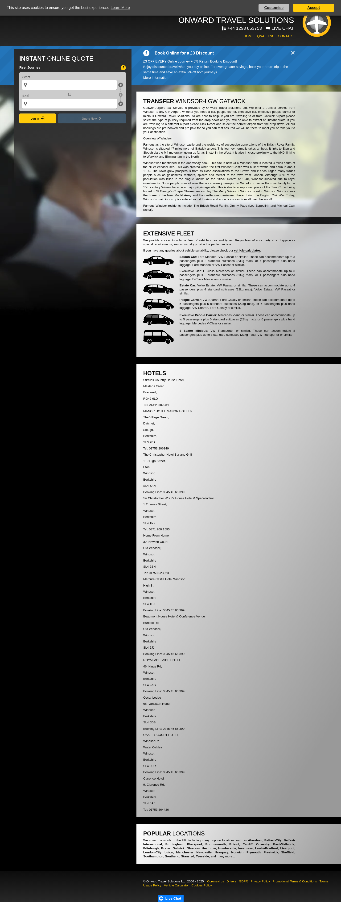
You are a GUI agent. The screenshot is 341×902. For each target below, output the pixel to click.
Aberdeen (255, 840)
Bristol (234, 844)
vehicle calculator (247, 250)
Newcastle (204, 852)
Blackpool (194, 844)
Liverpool (287, 848)
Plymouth (254, 852)
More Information (155, 78)
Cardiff (248, 844)
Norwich (237, 852)
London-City (152, 852)
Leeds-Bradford (266, 848)
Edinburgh (151, 848)
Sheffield (287, 852)
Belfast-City (273, 840)
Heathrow (209, 848)
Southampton (153, 856)
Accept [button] (313, 8)
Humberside (227, 848)
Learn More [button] (120, 8)
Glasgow (193, 848)
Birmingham (174, 844)
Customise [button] (273, 8)
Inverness (245, 848)
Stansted (187, 856)
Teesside (202, 856)
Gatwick (179, 848)
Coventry (263, 844)
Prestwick (271, 852)
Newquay (221, 852)
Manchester (184, 852)
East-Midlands (283, 844)
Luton (168, 852)
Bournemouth (215, 844)
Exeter (165, 848)
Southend (172, 856)
